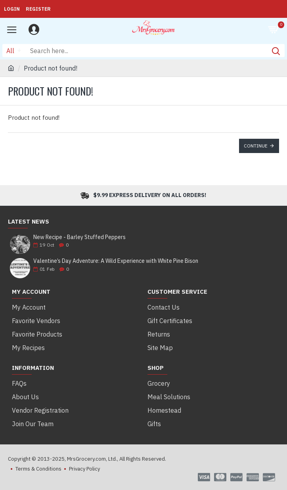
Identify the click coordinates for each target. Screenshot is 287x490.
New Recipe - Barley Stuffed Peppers (79, 237)
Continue (256, 146)
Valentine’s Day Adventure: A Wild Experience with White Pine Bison (115, 261)
